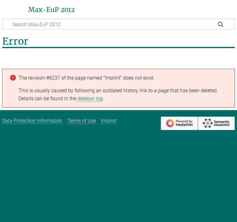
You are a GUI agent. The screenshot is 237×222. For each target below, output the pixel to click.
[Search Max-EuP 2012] (118, 24)
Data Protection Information (32, 121)
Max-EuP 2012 (51, 10)
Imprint (108, 121)
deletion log (90, 98)
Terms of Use (81, 121)
